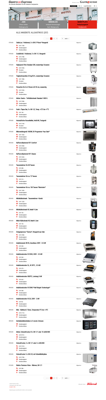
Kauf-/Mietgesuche (53, 27)
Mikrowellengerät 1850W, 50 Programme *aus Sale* (33, 132)
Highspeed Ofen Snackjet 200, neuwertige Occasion (32, 65)
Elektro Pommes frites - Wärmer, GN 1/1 (29, 365)
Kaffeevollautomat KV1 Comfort (26, 143)
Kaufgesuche (83, 27)
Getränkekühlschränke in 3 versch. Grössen (29, 321)
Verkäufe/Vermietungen (53, 24)
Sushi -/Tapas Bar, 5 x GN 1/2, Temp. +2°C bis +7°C (32, 109)
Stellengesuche (23, 27)
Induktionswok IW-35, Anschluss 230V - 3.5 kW (31, 243)
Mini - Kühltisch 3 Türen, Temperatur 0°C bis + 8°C (32, 310)
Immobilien (53, 22)
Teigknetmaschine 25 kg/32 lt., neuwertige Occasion (32, 76)
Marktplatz (83, 22)
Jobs (23, 22)
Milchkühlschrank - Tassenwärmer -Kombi (29, 198)
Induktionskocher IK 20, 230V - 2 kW (27, 299)
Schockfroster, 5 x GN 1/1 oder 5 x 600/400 (30, 343)
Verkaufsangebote (82, 24)
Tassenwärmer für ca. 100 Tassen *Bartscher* (31, 187)
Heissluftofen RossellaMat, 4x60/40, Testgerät (31, 121)
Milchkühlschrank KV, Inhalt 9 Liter (27, 210)
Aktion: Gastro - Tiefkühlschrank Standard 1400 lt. (32, 98)
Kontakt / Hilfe (12, 387)
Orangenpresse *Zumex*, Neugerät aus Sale (30, 232)
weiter (66, 38)
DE (94, 6)
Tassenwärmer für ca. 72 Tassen (26, 176)
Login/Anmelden (87, 6)
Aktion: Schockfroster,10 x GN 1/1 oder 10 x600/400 (33, 332)
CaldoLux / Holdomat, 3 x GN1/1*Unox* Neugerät (32, 43)
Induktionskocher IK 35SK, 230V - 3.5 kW (29, 254)
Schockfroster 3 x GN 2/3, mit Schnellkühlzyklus (31, 354)
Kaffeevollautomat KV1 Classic (26, 154)
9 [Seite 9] (62, 38)
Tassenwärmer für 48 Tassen (25, 165)
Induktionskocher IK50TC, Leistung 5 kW (29, 276)
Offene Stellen (23, 24)
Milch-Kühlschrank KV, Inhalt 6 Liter (27, 221)
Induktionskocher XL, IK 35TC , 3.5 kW (28, 265)
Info (79, 6)
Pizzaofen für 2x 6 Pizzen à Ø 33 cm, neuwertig (31, 87)
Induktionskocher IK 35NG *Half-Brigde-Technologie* (33, 288)
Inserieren (73, 6)
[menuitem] (73, 6)
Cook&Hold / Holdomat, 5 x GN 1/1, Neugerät (30, 54)
